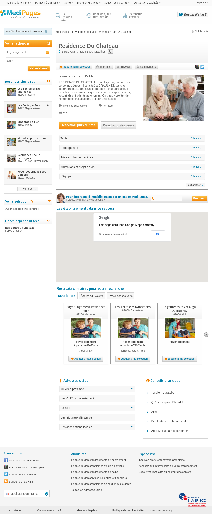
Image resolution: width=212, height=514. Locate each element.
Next (206, 334)
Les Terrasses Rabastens (132, 307)
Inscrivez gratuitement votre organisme (162, 459)
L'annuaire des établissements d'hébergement (98, 459)
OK (158, 234)
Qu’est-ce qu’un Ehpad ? (167, 402)
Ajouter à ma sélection (77, 66)
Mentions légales (87, 510)
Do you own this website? (113, 234)
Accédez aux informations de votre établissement (168, 465)
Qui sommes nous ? (49, 510)
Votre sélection (18, 201)
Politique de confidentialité (128, 510)
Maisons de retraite (17, 2)
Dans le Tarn (66, 295)
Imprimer (105, 66)
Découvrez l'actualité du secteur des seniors (165, 471)
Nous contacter (13, 510)
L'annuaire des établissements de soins (94, 471)
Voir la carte (200, 31)
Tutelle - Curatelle (162, 392)
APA (154, 411)
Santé (67, 2)
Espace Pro (202, 2)
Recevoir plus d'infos (79, 125)
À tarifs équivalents (92, 295)
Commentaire (148, 66)
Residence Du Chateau (27, 229)
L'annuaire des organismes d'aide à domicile (97, 465)
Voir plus (27, 188)
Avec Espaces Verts (120, 295)
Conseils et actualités (146, 2)
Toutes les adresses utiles (86, 489)
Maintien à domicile (46, 2)
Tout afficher (193, 184)
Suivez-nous (13, 453)
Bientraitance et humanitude (169, 421)
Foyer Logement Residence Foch (86, 309)
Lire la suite (109, 98)
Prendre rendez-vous (118, 125)
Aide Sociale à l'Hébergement (170, 430)
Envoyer (125, 66)
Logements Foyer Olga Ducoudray (179, 309)
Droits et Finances (87, 2)
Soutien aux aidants (115, 2)
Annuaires (78, 454)
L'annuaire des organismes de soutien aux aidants (101, 483)
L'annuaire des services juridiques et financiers (99, 477)
